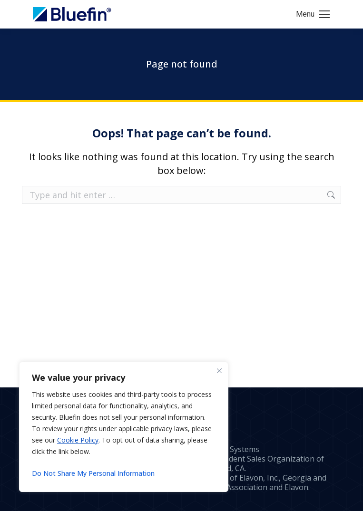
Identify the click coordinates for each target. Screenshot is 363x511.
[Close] (219, 370)
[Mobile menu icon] (312, 14)
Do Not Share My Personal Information (93, 473)
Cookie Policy (77, 439)
